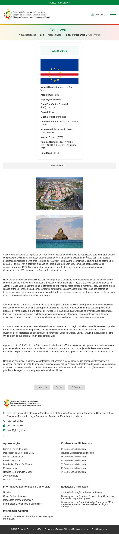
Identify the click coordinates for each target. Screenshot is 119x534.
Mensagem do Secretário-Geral (18, 453)
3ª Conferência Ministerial (73, 464)
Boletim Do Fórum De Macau (17, 464)
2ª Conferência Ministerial (73, 468)
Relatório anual (10, 468)
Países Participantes (59, 2)
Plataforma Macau (12, 460)
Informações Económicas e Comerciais (22, 503)
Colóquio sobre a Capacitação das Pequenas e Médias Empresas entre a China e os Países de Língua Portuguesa (88, 504)
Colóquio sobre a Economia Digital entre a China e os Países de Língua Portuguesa (87, 497)
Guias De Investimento (14, 496)
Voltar (59, 387)
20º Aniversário (10, 475)
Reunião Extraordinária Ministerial (77, 453)
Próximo (76, 387)
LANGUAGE (99, 15)
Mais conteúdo (59, 165)
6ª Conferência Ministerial (73, 449)
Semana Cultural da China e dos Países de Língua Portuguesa (28, 517)
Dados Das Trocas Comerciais (18, 500)
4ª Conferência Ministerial (73, 460)
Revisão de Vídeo (12, 479)
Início (41, 35)
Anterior (42, 387)
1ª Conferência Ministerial (73, 472)
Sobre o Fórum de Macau (15, 449)
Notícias (7, 492)
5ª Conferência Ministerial (73, 456)
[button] (113, 14)
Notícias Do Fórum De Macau (17, 472)
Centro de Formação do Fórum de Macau (81, 492)
